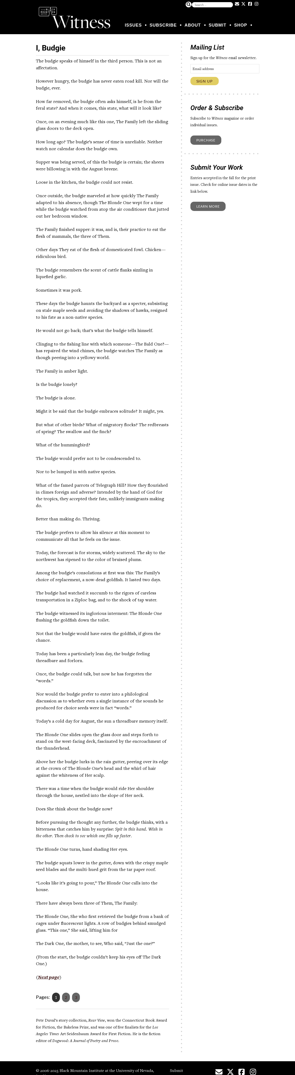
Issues (133, 25)
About (192, 25)
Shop (240, 25)
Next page (49, 977)
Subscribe (163, 25)
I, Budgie (55, 47)
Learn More (208, 206)
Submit (217, 25)
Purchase (205, 140)
